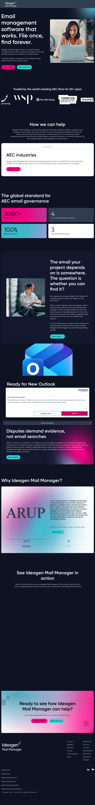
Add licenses (87, 751)
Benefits (70, 745)
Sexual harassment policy (10, 785)
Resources (87, 754)
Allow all (74, 413)
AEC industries (47, 147)
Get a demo (57, 336)
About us (86, 745)
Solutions (70, 748)
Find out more (13, 169)
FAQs (69, 757)
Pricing (69, 751)
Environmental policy (8, 781)
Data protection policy (9, 777)
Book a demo (8, 67)
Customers (87, 757)
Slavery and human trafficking (11, 789)
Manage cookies (47, 413)
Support (86, 760)
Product (70, 742)
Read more (57, 532)
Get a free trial (24, 67)
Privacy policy (6, 770)
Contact (86, 748)
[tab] (26, 541)
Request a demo (39, 721)
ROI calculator (72, 754)
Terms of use (5, 774)
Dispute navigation (47, 423)
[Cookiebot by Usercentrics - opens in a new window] (80, 390)
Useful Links (87, 742)
